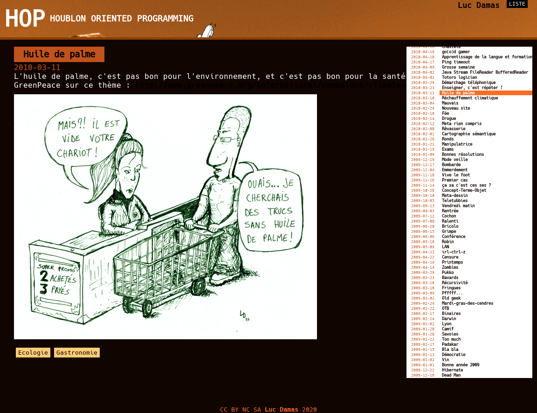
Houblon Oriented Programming (121, 18)
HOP (25, 19)
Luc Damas (479, 5)
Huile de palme (59, 54)
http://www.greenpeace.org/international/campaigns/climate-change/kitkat (300, 85)
